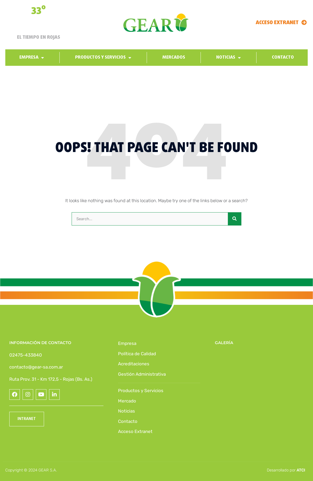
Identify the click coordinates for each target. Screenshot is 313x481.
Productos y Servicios (103, 58)
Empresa (31, 58)
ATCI (301, 470)
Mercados (173, 57)
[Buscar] (234, 219)
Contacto (283, 57)
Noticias (228, 58)
